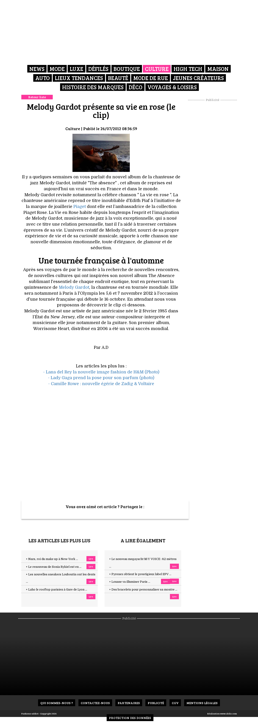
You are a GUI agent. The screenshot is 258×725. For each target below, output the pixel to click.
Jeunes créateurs (198, 78)
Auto (42, 78)
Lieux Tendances (79, 78)
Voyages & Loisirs (172, 87)
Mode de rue (150, 78)
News (36, 69)
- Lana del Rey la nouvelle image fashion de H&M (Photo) (101, 372)
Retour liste (37, 97)
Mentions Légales (202, 703)
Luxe (76, 69)
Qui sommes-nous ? (56, 703)
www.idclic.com (228, 713)
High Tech (188, 69)
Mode (57, 69)
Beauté (118, 78)
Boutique (127, 69)
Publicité (156, 703)
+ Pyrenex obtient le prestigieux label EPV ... (140, 574)
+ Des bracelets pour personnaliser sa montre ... (143, 589)
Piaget (80, 206)
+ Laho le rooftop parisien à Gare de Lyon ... (56, 589)
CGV (175, 703)
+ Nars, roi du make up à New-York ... (52, 559)
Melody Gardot (74, 287)
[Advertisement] (218, 171)
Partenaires (129, 703)
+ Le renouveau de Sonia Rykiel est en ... (53, 566)
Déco (135, 87)
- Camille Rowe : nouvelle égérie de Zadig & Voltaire (101, 383)
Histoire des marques (93, 87)
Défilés (98, 69)
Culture (157, 69)
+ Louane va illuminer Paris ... (129, 581)
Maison (218, 69)
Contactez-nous (95, 703)
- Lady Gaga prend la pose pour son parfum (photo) (101, 377)
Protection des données (130, 718)
